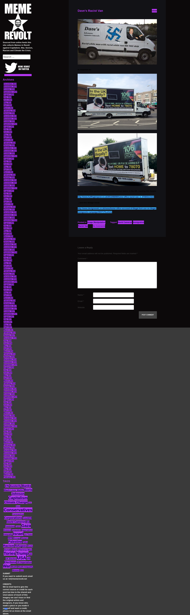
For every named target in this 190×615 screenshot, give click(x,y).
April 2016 (8, 349)
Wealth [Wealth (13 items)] (14, 567)
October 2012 (9, 456)
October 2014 (9, 394)
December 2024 (10, 84)
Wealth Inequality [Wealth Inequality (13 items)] (25, 567)
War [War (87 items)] (6, 566)
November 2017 (10, 309)
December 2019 (10, 244)
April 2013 (8, 440)
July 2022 (8, 161)
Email (81, 301)
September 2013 (10, 426)
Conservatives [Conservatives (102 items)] (18, 509)
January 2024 (9, 113)
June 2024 (8, 100)
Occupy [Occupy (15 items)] (17, 538)
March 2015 (8, 381)
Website (81, 307)
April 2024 (8, 105)
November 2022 (10, 151)
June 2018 (8, 290)
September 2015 (10, 365)
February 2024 (10, 111)
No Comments (99, 226)
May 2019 (7, 263)
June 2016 (8, 343)
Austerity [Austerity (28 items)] (16, 485)
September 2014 (10, 397)
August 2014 (9, 399)
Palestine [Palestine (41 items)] (15, 541)
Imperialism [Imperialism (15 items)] (27, 530)
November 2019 (10, 247)
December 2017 (10, 306)
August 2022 (9, 159)
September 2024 (10, 92)
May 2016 (7, 346)
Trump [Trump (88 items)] (22, 553)
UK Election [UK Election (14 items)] (10, 558)
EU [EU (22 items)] (28, 521)
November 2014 (10, 391)
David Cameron (125, 222)
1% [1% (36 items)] (7, 485)
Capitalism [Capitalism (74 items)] (18, 498)
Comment (82, 258)
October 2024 (9, 89)
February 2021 (10, 207)
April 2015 (8, 378)
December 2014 (10, 389)
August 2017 (9, 317)
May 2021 (7, 199)
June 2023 (8, 132)
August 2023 (9, 127)
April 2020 (8, 234)
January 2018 (9, 303)
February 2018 (10, 300)
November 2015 (10, 362)
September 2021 (10, 188)
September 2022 (10, 156)
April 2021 (8, 201)
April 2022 (8, 169)
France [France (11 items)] (18, 526)
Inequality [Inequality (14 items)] (8, 534)
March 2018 (8, 298)
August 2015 (9, 367)
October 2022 (9, 153)
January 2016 (9, 357)
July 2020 (8, 226)
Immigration (138, 222)
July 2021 (8, 193)
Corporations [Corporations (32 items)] (13, 517)
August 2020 (9, 223)
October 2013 (9, 424)
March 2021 (8, 204)
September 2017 (10, 314)
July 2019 (8, 258)
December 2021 (10, 180)
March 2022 (8, 172)
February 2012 (10, 477)
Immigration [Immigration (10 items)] (16, 530)
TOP (5, 609)
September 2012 (10, 458)
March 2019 (8, 268)
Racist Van (83, 226)
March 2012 (8, 474)
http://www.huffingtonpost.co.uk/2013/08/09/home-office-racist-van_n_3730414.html (116, 197)
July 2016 (8, 341)
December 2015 (10, 359)
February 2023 (10, 143)
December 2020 (10, 212)
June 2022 (8, 164)
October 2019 (9, 250)
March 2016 (8, 351)
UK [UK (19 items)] (30, 554)
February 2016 (10, 354)
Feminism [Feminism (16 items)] (10, 526)
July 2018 (8, 287)
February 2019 (10, 271)
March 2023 (8, 140)
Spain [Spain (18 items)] (14, 549)
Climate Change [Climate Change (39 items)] (15, 502)
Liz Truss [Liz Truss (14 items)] (28, 534)
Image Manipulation (96, 222)
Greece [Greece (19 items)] (7, 530)
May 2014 (7, 407)
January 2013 (9, 448)
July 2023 (8, 129)
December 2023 (10, 116)
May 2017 (7, 325)
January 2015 (9, 386)
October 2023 (9, 121)
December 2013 (10, 418)
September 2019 (10, 252)
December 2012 (10, 450)
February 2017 (10, 333)
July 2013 (8, 432)
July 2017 (8, 319)
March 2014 (8, 413)
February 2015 (10, 383)
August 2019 (9, 255)
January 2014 (9, 416)
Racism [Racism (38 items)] (8, 545)
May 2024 (7, 103)
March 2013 (8, 442)
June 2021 (8, 196)
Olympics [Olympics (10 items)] (24, 538)
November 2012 (10, 453)
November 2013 (10, 421)
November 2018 (10, 279)
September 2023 (10, 124)
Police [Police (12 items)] (25, 542)
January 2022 (9, 177)
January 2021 (9, 210)
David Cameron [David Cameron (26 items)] (16, 521)
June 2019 (8, 260)
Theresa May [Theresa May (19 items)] (25, 549)
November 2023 (10, 119)
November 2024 (10, 86)
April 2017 (8, 327)
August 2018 (9, 284)
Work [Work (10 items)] (22, 570)
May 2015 (7, 375)
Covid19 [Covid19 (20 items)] (27, 518)
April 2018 (8, 295)
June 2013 (8, 434)
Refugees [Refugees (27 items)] (21, 545)
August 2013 (9, 429)
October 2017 (9, 311)
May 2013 (7, 437)
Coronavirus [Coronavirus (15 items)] (18, 514)
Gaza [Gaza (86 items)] (26, 525)
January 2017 (9, 335)
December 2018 (10, 276)
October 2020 (9, 218)
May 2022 (7, 167)
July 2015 (8, 370)
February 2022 (10, 175)
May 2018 (7, 292)
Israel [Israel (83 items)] (18, 533)
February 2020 (10, 239)
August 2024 (9, 94)
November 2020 (10, 215)
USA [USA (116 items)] (21, 557)
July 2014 (8, 402)
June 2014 (8, 405)
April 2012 (8, 472)
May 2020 (7, 231)
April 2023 (8, 137)
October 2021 (9, 185)
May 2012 (7, 469)
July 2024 (8, 97)
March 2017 (8, 330)
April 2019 (8, 266)
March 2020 (8, 236)
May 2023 (7, 135)
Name (81, 295)
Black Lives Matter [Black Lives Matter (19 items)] (14, 490)
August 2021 (9, 191)
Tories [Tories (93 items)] (10, 553)
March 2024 (8, 108)
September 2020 (10, 220)
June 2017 (8, 322)
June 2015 (8, 373)
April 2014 (8, 410)
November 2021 (10, 183)
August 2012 (9, 461)
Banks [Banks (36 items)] (26, 485)
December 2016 (10, 338)
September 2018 (10, 282)
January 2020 (9, 242)
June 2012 (8, 466)
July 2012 (8, 464)
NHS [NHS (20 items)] (10, 538)
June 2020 (8, 228)
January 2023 (9, 145)
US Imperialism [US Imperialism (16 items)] (24, 562)
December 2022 (10, 148)
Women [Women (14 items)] (15, 570)
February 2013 (10, 445)
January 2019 (9, 274)
